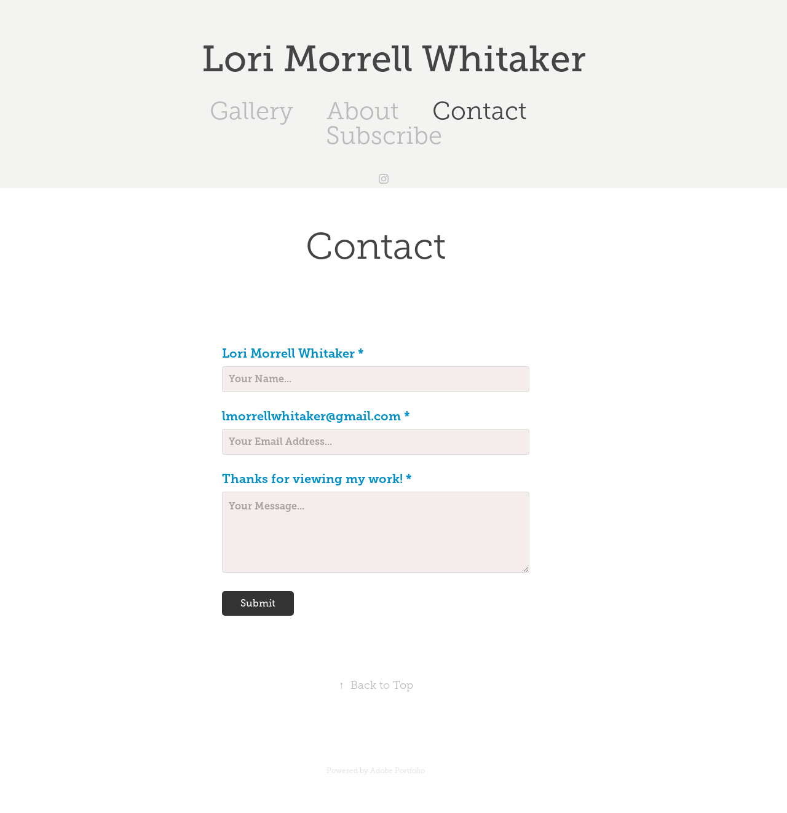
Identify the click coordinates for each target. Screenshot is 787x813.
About (362, 111)
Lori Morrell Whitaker (394, 59)
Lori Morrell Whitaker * (293, 354)
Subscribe (384, 135)
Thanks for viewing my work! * (317, 479)
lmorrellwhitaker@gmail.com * (316, 416)
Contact (479, 111)
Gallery (251, 111)
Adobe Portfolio (397, 770)
